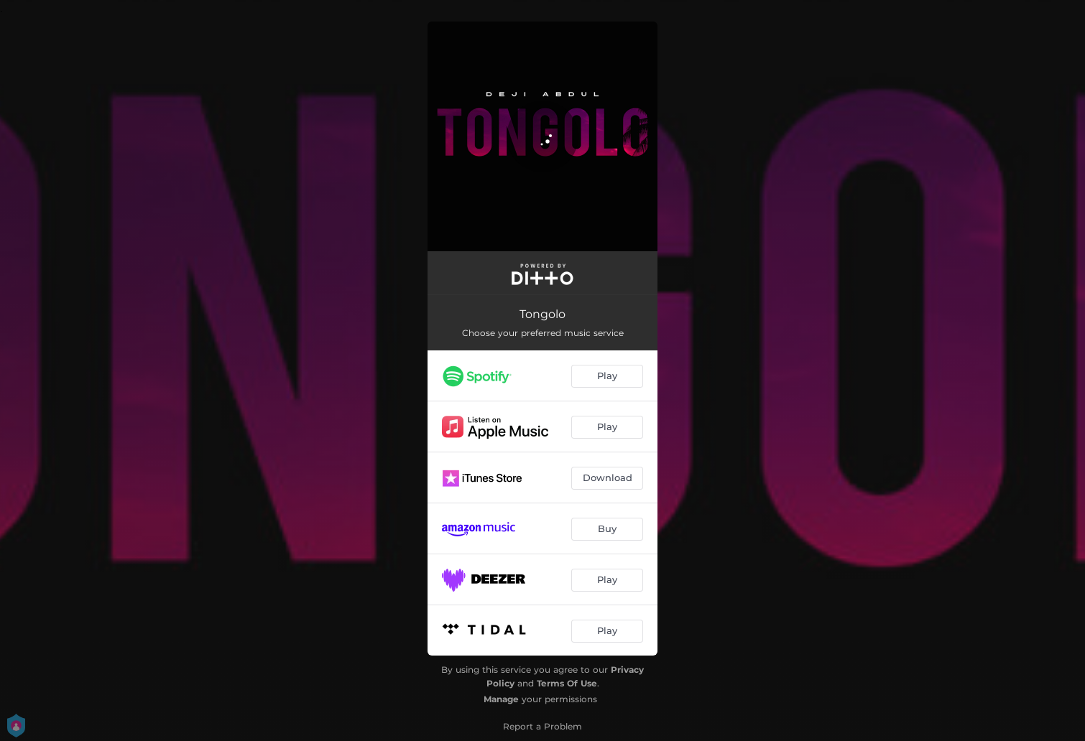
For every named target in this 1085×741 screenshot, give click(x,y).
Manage (501, 699)
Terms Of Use (567, 683)
